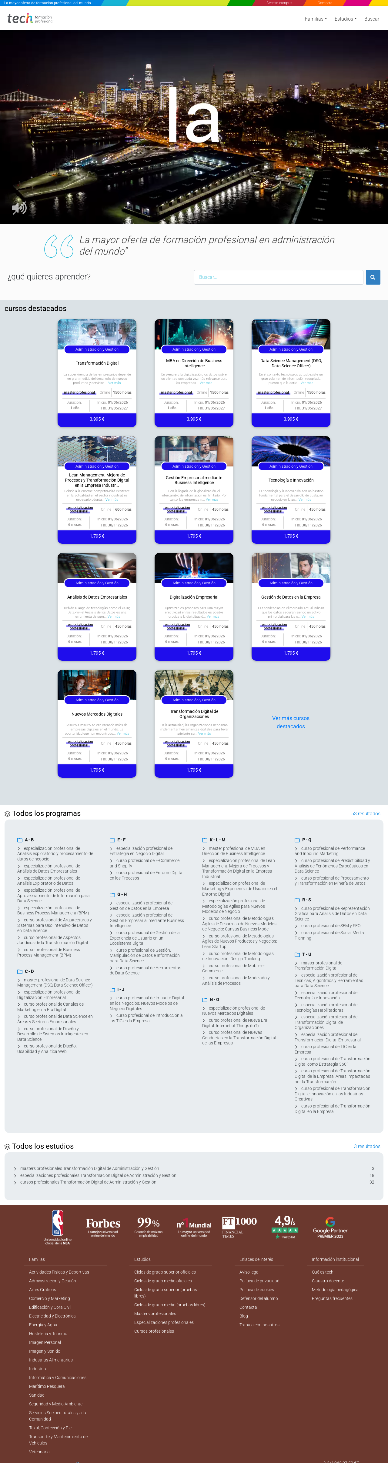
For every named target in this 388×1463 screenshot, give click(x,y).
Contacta (324, 3)
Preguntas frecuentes (332, 1298)
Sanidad (37, 1395)
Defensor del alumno (258, 1298)
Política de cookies (256, 1289)
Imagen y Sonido (44, 1351)
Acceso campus (279, 3)
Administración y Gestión (52, 1280)
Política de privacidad (259, 1280)
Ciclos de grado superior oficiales (165, 1272)
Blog (243, 1316)
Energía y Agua (43, 1324)
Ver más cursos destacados (290, 722)
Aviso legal (249, 1272)
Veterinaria (39, 1451)
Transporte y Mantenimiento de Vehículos (58, 1439)
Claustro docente (328, 1280)
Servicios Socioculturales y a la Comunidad (57, 1415)
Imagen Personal (45, 1342)
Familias (314, 19)
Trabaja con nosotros (259, 1324)
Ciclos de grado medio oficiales (163, 1280)
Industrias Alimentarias (51, 1360)
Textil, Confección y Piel (50, 1427)
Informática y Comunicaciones (57, 1377)
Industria (37, 1368)
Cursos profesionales (154, 1331)
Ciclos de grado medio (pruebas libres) (170, 1304)
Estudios (344, 19)
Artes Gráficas (42, 1289)
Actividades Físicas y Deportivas (59, 1272)
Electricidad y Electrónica (52, 1316)
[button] (15, 115)
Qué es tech (322, 1272)
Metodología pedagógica (335, 1289)
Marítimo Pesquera (47, 1386)
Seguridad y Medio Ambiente (55, 1403)
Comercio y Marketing (49, 1298)
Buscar (371, 19)
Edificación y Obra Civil (50, 1307)
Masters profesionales (155, 1313)
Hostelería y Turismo (48, 1333)
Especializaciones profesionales (164, 1322)
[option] (194, 115)
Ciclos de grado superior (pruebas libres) (165, 1292)
